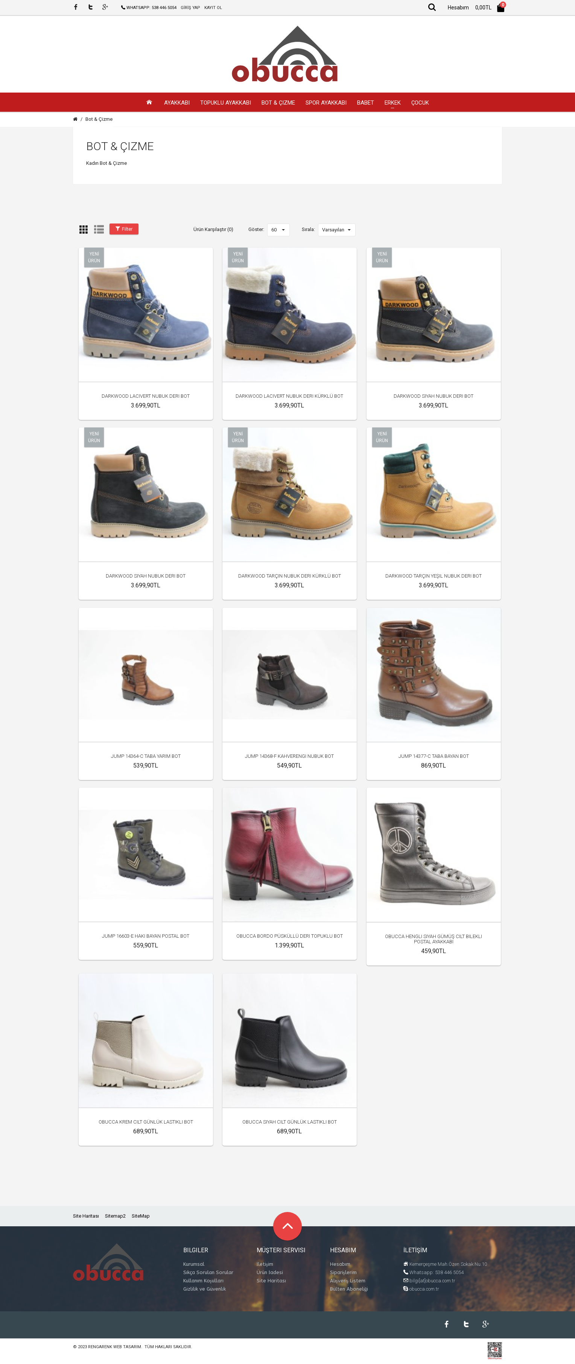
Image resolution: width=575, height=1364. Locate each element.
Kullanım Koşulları (203, 1282)
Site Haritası (86, 1217)
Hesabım (340, 1265)
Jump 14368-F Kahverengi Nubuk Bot (289, 758)
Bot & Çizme (99, 121)
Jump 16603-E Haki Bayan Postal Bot (145, 938)
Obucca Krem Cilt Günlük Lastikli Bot (146, 1124)
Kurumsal (193, 1265)
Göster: (256, 231)
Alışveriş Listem (347, 1282)
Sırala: (308, 231)
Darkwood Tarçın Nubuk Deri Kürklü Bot (289, 578)
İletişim (265, 1265)
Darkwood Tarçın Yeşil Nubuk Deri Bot (433, 578)
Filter (124, 230)
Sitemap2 (115, 1217)
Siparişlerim (343, 1274)
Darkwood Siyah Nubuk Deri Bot (433, 398)
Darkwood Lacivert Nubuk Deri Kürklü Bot (289, 398)
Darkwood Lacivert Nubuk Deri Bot (146, 398)
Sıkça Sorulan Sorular (208, 1274)
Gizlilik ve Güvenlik (204, 1291)
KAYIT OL (213, 7)
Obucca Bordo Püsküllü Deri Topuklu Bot (289, 938)
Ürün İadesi (270, 1274)
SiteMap (141, 1217)
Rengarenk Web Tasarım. (115, 1348)
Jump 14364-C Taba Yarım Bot (146, 758)
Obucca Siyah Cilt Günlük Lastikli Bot (289, 1124)
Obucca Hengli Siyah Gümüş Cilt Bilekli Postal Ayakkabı (433, 940)
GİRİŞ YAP (190, 7)
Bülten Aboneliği (349, 1291)
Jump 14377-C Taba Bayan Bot (434, 758)
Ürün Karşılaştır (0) (213, 231)
